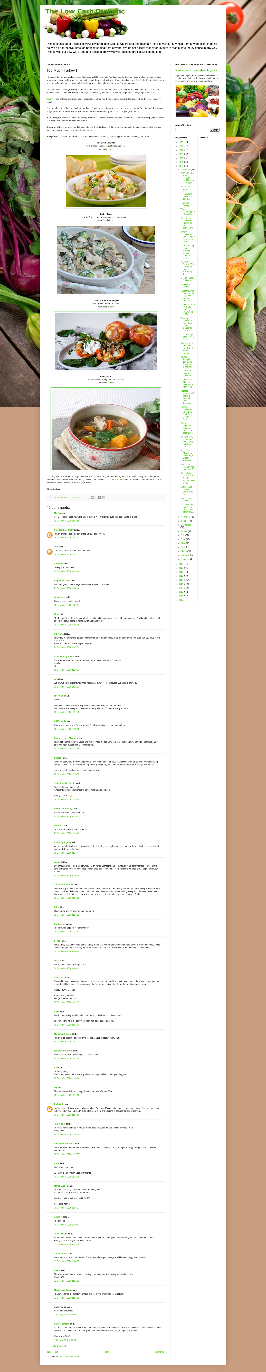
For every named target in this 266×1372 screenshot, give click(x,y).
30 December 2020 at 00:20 (66, 951)
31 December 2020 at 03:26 (66, 1244)
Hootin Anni (60, 924)
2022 (181, 158)
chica (56, 960)
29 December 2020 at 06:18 (66, 625)
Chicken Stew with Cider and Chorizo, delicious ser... (187, 442)
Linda (57, 614)
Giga (56, 1087)
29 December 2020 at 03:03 (66, 554)
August (184, 531)
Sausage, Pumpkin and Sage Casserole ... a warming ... (187, 362)
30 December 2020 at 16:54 (66, 1134)
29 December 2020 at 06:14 (66, 605)
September (186, 525)
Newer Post (52, 1352)
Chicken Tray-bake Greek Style (187, 337)
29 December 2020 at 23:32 (66, 915)
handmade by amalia (64, 656)
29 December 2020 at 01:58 (66, 521)
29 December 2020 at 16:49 (66, 833)
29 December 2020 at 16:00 (66, 816)
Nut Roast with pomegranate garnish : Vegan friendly (187, 296)
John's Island (60, 1234)
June (183, 539)
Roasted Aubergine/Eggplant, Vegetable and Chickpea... (187, 397)
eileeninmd (59, 696)
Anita (56, 1163)
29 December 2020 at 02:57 (66, 537)
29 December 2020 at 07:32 (66, 647)
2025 (181, 146)
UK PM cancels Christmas (187, 279)
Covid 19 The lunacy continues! (186, 373)
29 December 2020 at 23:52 (66, 932)
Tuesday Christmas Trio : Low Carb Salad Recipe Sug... (186, 413)
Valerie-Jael (59, 597)
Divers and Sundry (63, 808)
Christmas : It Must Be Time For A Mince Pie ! (186, 383)
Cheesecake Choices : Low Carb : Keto (186, 490)
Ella (56, 1068)
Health (57, 1270)
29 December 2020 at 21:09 (66, 898)
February (185, 555)
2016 (181, 576)
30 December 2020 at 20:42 (66, 1225)
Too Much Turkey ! (185, 204)
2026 (181, 142)
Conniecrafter (60, 1253)
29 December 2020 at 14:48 (66, 749)
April (183, 547)
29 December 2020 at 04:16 (66, 588)
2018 (181, 568)
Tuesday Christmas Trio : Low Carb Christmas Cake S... (186, 324)
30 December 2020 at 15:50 (66, 1115)
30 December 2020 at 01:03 (66, 1002)
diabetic (120, 479)
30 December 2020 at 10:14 (66, 1078)
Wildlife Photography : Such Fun (187, 211)
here (112, 149)
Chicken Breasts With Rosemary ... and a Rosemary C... (187, 268)
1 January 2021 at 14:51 (65, 1314)
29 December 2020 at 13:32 (66, 729)
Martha (57, 513)
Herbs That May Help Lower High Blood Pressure (186, 455)
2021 (181, 162)
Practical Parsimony (64, 530)
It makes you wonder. (186, 285)
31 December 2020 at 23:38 (66, 1298)
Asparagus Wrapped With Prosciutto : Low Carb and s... (186, 193)
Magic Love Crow (62, 1290)
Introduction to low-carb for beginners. (197, 70)
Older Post (159, 1352)
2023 (181, 154)
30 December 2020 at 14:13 (66, 1095)
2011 (181, 596)
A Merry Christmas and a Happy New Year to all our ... (187, 237)
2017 (181, 572)
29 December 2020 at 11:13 (66, 687)
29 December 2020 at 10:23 (66, 670)
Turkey (49, 99)
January (185, 559)
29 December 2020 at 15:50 (66, 799)
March (184, 551)
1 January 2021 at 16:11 (65, 1340)
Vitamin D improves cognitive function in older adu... (186, 428)
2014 (181, 584)
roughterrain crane (63, 1051)
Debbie (57, 758)
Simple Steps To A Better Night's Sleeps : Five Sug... (187, 478)
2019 (181, 564)
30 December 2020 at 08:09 (66, 1058)
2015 (181, 580)
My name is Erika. (62, 1034)
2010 (181, 600)
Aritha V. (58, 1217)
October (185, 521)
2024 (181, 150)
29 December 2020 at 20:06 (66, 875)
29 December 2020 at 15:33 (66, 774)
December (186, 169)
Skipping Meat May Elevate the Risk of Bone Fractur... (187, 348)
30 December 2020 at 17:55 (66, 1154)
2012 (181, 592)
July (183, 535)
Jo (55, 679)
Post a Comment (58, 1346)
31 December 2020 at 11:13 (66, 1281)
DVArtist (58, 825)
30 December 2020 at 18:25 (66, 1177)
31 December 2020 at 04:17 (66, 1261)
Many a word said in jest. (186, 499)
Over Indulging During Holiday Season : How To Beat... (187, 251)
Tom (56, 547)
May (183, 543)
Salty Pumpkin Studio (64, 783)
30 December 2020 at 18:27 (66, 1208)
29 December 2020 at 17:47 (66, 853)
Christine (58, 564)
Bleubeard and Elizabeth (66, 738)
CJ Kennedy (60, 721)
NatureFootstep (61, 1324)
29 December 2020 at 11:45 (66, 712)
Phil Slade (59, 1104)
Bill (55, 907)
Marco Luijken (61, 1186)
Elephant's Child (62, 580)
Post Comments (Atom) (69, 1357)
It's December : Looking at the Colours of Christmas (187, 508)
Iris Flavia (58, 634)
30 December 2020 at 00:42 (66, 968)
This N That (59, 1124)
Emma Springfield (62, 842)
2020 (181, 166)
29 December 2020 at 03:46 (66, 571)
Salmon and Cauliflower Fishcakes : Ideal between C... (187, 223)
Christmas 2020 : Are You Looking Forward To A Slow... (187, 309)
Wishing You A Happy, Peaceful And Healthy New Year (187, 178)
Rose (56, 1011)
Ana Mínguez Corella (64, 1144)
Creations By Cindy (63, 884)
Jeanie (57, 862)
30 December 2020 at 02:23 (66, 1041)
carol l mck (59, 977)
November (186, 517)
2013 (181, 588)
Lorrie (57, 941)
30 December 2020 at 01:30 (66, 1025)
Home (106, 1352)
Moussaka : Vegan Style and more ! (187, 466)
